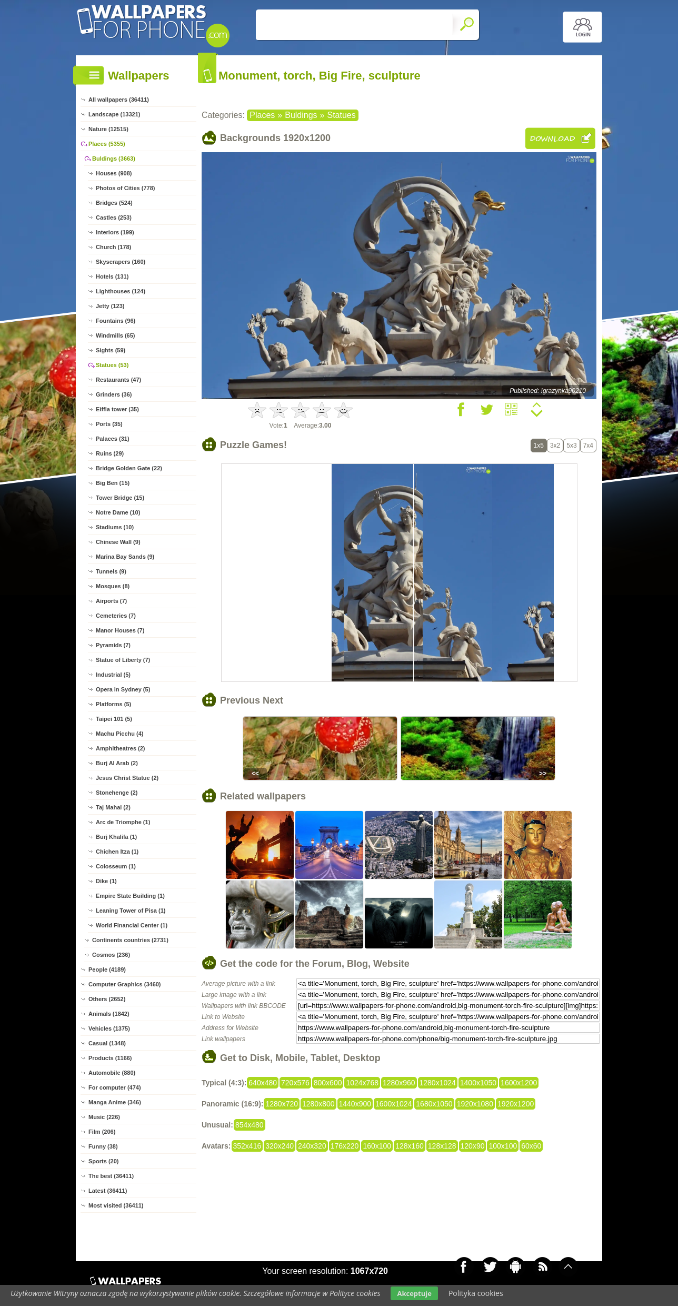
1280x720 (281, 1104)
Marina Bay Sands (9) (125, 556)
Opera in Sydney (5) (123, 689)
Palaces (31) (112, 439)
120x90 (473, 1146)
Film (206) (101, 1132)
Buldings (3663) (113, 158)
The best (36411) (111, 1176)
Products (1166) (110, 1058)
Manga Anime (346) (114, 1102)
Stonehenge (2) (116, 792)
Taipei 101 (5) (114, 719)
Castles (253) (114, 217)
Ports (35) (109, 424)
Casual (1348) (107, 1043)
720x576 (295, 1083)
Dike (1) (106, 881)
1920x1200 (515, 1104)
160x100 (377, 1146)
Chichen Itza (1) (117, 851)
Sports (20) (103, 1161)
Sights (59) (110, 350)
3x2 (555, 445)
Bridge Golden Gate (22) (129, 468)
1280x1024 (438, 1083)
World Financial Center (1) (131, 925)
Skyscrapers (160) (120, 262)
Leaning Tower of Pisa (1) (130, 910)
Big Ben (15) (112, 483)
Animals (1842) (108, 1014)
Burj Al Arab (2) (117, 763)
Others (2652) (106, 999)
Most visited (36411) (116, 1205)
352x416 (247, 1146)
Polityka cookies (475, 1293)
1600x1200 (519, 1083)
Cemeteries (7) (116, 615)
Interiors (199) (115, 232)
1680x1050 (434, 1104)
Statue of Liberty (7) (123, 660)
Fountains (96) (115, 321)
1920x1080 (475, 1104)
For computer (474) (114, 1087)
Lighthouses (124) (120, 291)
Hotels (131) (112, 276)
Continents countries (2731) (130, 940)
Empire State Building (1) (130, 896)
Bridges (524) (114, 203)
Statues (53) (112, 365)
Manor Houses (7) (120, 630)
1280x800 (318, 1104)
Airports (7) (111, 601)
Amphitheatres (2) (120, 748)
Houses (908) (114, 173)
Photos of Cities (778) (125, 188)
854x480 (249, 1125)
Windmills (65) (115, 335)
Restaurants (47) (118, 380)
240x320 (312, 1146)
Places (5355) (106, 144)
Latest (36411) (107, 1191)
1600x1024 (393, 1104)
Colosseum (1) (116, 866)
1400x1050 (478, 1083)
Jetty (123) (110, 306)
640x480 (262, 1083)
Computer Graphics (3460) (124, 984)
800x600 (328, 1083)
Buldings (301, 115)
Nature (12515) (108, 129)
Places (262, 115)
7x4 (588, 445)
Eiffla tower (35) (117, 409)
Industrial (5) (113, 674)
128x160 (409, 1146)
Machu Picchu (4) (119, 733)
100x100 (502, 1146)
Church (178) (113, 247)
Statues (341, 115)
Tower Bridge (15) (120, 497)
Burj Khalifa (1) (116, 837)
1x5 (539, 445)
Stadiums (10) (115, 527)
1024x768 (362, 1083)
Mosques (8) (112, 586)
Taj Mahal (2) (113, 807)
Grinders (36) (114, 394)
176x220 (345, 1146)
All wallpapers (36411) (118, 99)
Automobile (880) (111, 1073)
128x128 (442, 1146)
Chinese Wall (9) (118, 542)
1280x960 (399, 1083)
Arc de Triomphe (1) (123, 822)
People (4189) (107, 969)
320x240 (279, 1146)
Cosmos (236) (111, 955)
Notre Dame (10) (118, 512)
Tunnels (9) (111, 571)
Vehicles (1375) (109, 1028)
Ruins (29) (110, 453)
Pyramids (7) (113, 645)
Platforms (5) (113, 704)
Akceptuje (414, 1293)
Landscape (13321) (114, 114)
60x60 (531, 1146)
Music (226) (104, 1117)
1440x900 (355, 1104)
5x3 (571, 445)
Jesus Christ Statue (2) (127, 778)
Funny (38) (103, 1146)
